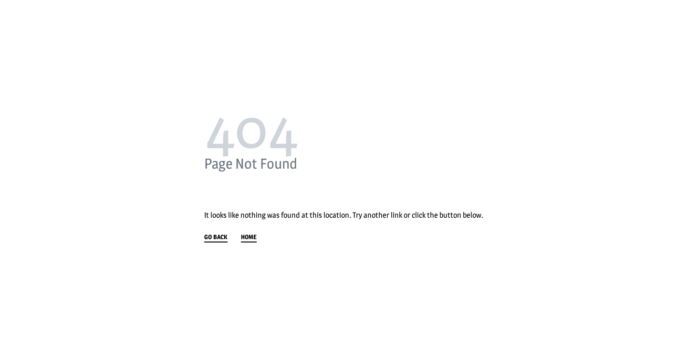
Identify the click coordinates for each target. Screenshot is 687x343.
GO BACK (216, 237)
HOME (249, 237)
